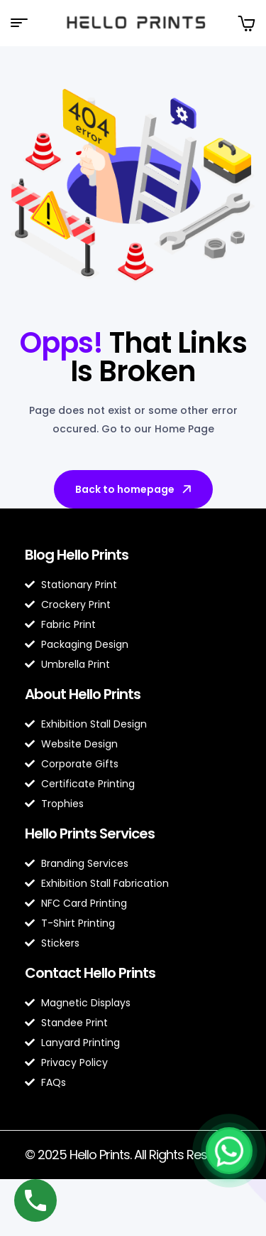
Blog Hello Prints (76, 555)
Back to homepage (134, 489)
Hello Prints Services (90, 833)
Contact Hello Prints (90, 973)
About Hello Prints (82, 694)
